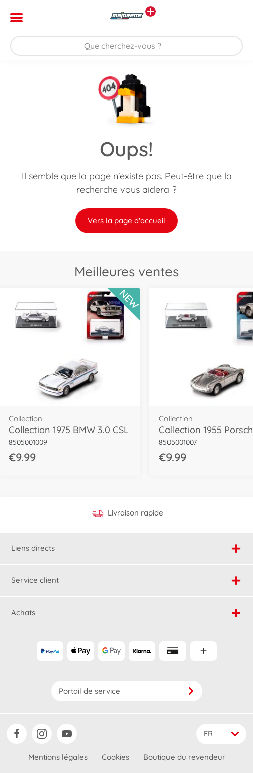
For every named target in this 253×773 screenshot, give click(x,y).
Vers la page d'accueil (126, 220)
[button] (231, 18)
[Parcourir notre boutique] (126, 46)
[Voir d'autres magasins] (150, 11)
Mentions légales (58, 757)
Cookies (115, 757)
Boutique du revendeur (184, 757)
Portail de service (127, 691)
